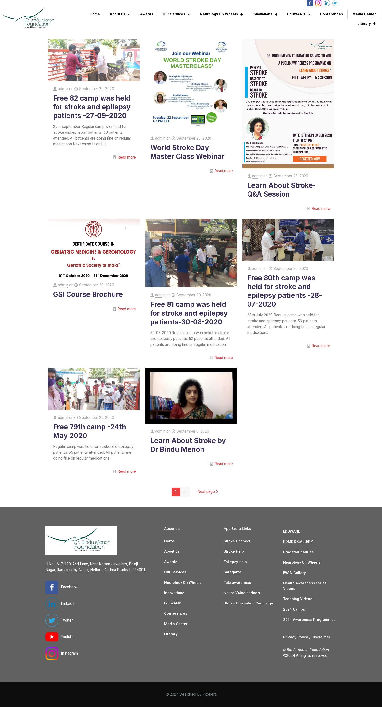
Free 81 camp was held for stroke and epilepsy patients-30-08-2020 (189, 313)
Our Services (175, 572)
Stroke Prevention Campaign (248, 603)
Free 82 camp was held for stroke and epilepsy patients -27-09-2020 (92, 107)
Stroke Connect (237, 541)
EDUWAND (292, 531)
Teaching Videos (297, 599)
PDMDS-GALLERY (298, 541)
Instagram (69, 653)
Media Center (176, 624)
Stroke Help (234, 551)
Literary (170, 634)
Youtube (68, 636)
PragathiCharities (298, 552)
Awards (170, 562)
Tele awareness (237, 582)
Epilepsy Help (235, 562)
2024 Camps (294, 609)
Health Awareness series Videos (304, 586)
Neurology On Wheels (182, 582)
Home (169, 541)
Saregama (232, 572)
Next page (208, 492)
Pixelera (209, 694)
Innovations (174, 593)
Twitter (67, 620)
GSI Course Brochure (88, 294)
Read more (126, 157)
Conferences (175, 613)
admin (63, 88)
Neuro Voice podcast (242, 593)
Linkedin (68, 603)
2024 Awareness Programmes (309, 619)
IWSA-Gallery (294, 573)
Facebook (69, 587)
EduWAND (172, 603)
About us (172, 551)
